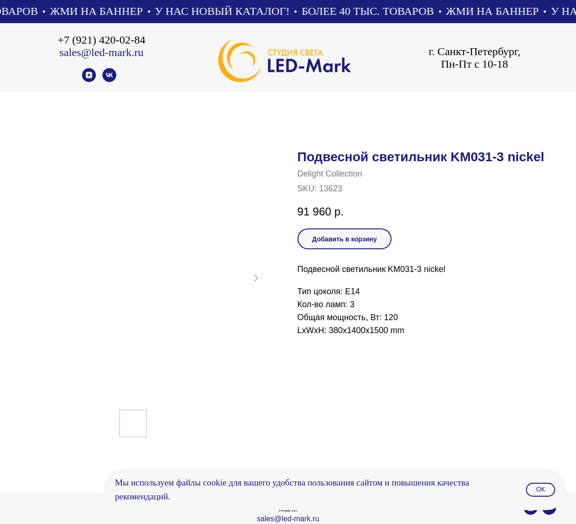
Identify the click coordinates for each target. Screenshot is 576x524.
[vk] (109, 79)
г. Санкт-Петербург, (474, 51)
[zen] (89, 79)
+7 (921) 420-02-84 (101, 40)
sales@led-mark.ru (101, 52)
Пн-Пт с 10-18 (474, 64)
